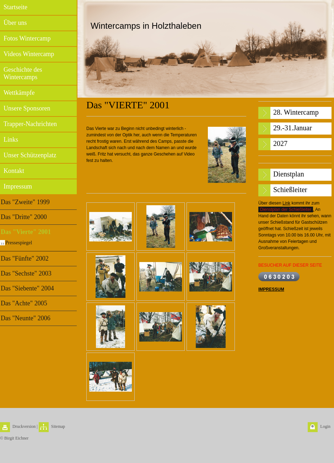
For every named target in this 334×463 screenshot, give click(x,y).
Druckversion (24, 426)
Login (325, 426)
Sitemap (58, 426)
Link (286, 203)
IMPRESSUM (271, 289)
